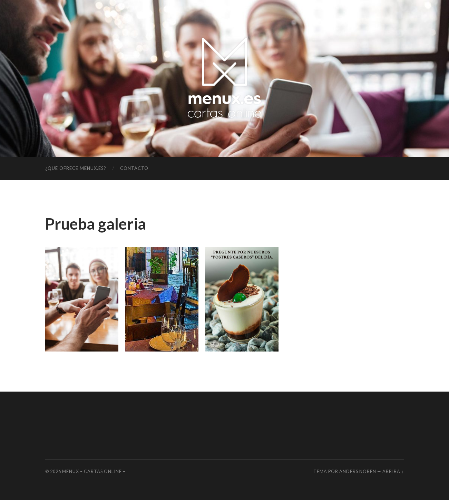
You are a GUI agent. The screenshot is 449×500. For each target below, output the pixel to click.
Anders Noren (357, 471)
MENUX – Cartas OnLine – (94, 471)
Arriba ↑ (393, 471)
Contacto (134, 168)
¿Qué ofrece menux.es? (75, 168)
